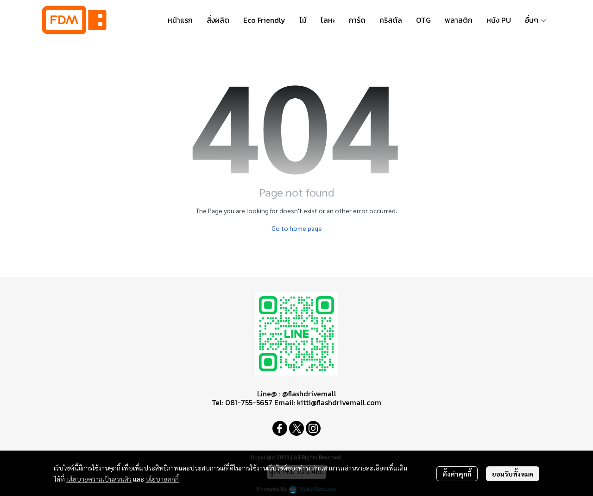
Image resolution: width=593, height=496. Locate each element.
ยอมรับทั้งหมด (512, 474)
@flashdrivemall (309, 393)
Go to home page (296, 228)
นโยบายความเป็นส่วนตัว (99, 479)
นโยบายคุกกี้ (162, 479)
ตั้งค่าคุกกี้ (457, 474)
